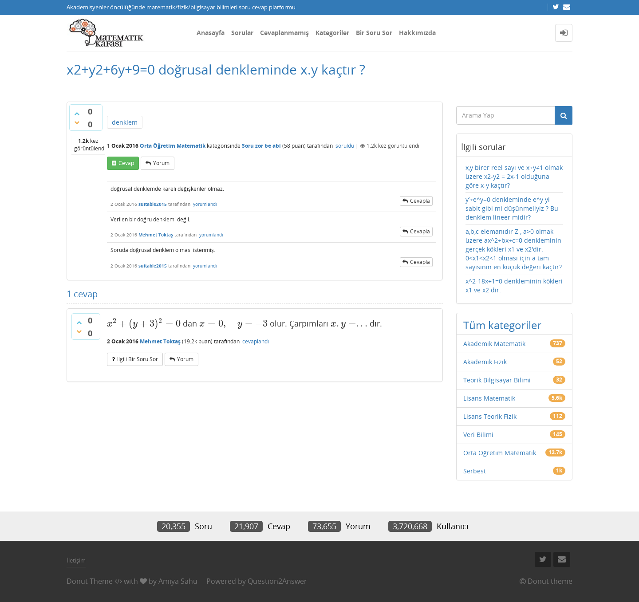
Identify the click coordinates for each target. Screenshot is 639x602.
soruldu (344, 146)
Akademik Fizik (485, 362)
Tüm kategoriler (502, 325)
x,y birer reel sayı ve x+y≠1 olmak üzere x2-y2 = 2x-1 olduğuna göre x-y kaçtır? (514, 176)
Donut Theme (90, 581)
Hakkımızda (417, 32)
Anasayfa (211, 32)
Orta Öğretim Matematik (172, 146)
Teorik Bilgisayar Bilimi (497, 380)
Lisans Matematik (489, 398)
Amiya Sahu (177, 581)
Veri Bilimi (478, 434)
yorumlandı (205, 204)
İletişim (76, 560)
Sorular (242, 32)
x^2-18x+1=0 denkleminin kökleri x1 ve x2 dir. (514, 285)
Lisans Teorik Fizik (490, 416)
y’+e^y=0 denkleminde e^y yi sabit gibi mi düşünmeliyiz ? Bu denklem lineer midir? (511, 208)
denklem (125, 122)
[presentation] (144, 323)
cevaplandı (255, 341)
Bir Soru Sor (374, 32)
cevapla (420, 201)
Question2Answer (277, 581)
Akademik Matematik (494, 343)
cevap (126, 163)
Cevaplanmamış (284, 32)
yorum (161, 163)
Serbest (474, 471)
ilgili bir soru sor (137, 359)
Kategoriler (332, 32)
